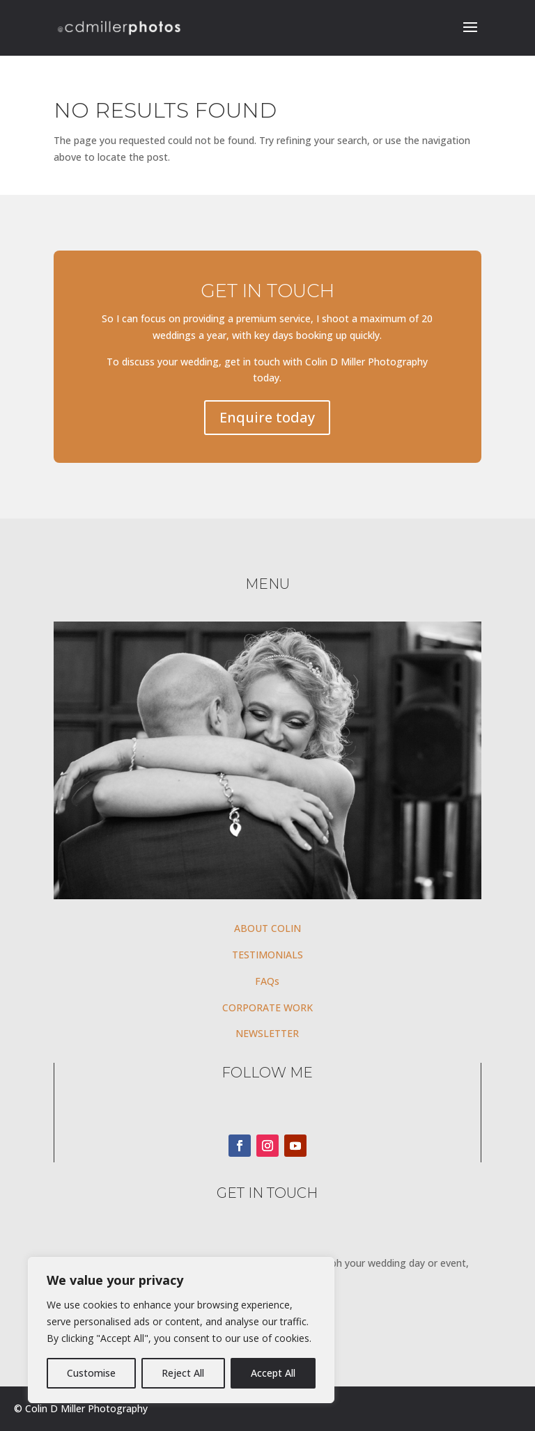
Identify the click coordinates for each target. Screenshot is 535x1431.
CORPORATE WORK (267, 1007)
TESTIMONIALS (267, 954)
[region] (181, 1330)
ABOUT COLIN (267, 928)
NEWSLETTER (267, 1033)
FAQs (267, 981)
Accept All (273, 1372)
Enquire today (267, 417)
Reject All (183, 1372)
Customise (91, 1372)
